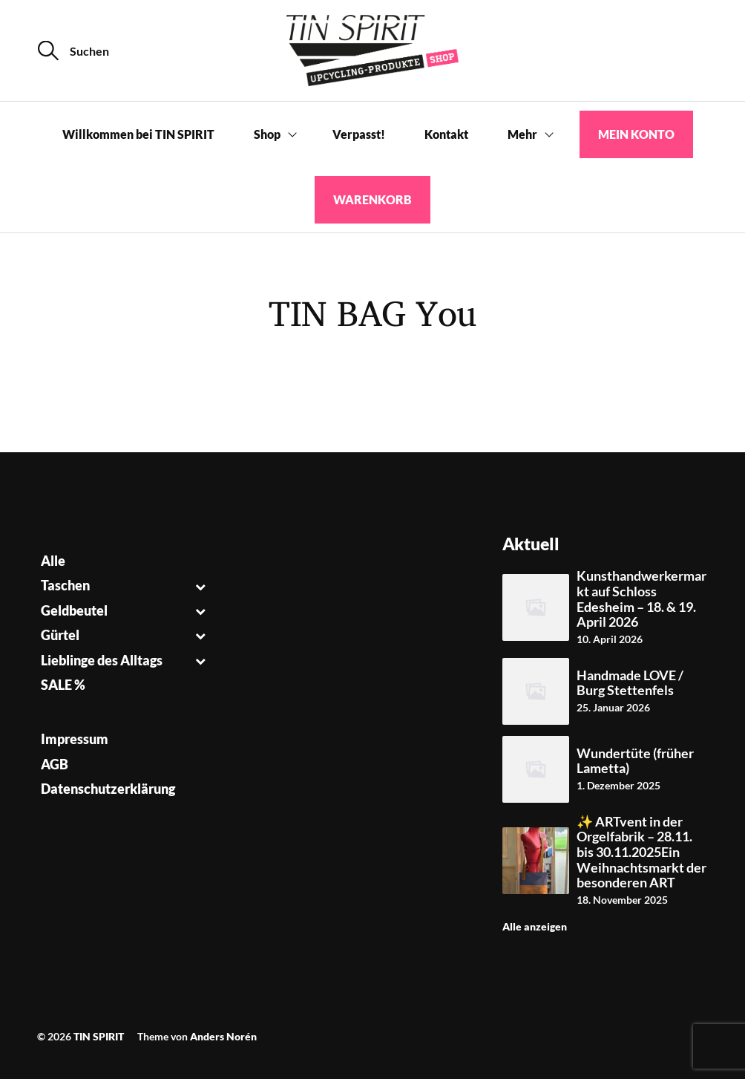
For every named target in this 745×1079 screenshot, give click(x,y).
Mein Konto (636, 134)
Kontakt (446, 134)
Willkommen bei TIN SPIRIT (138, 134)
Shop (267, 134)
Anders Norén (223, 1036)
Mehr (522, 134)
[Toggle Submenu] (200, 585)
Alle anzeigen (534, 926)
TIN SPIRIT (98, 1036)
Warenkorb (372, 199)
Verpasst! (358, 134)
